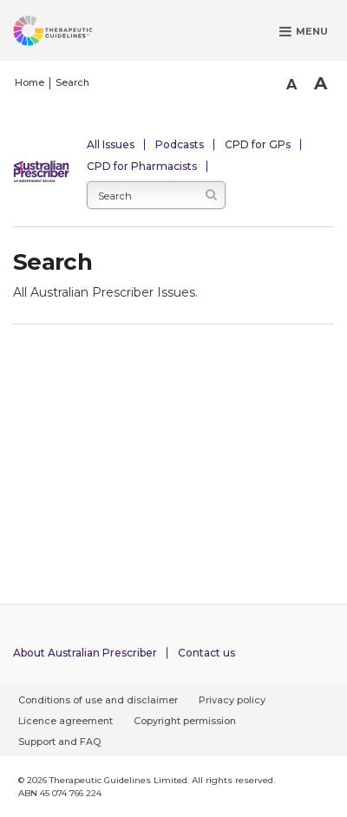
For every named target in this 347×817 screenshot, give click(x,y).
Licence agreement (65, 721)
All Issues (110, 144)
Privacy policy (232, 700)
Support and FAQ (59, 741)
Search (72, 82)
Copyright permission (185, 721)
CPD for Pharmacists (142, 166)
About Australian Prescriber (85, 652)
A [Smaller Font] (291, 84)
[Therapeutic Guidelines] (73, 34)
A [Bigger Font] (320, 83)
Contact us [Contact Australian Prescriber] (206, 652)
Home (29, 82)
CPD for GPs (258, 144)
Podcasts (179, 144)
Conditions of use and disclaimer (98, 700)
